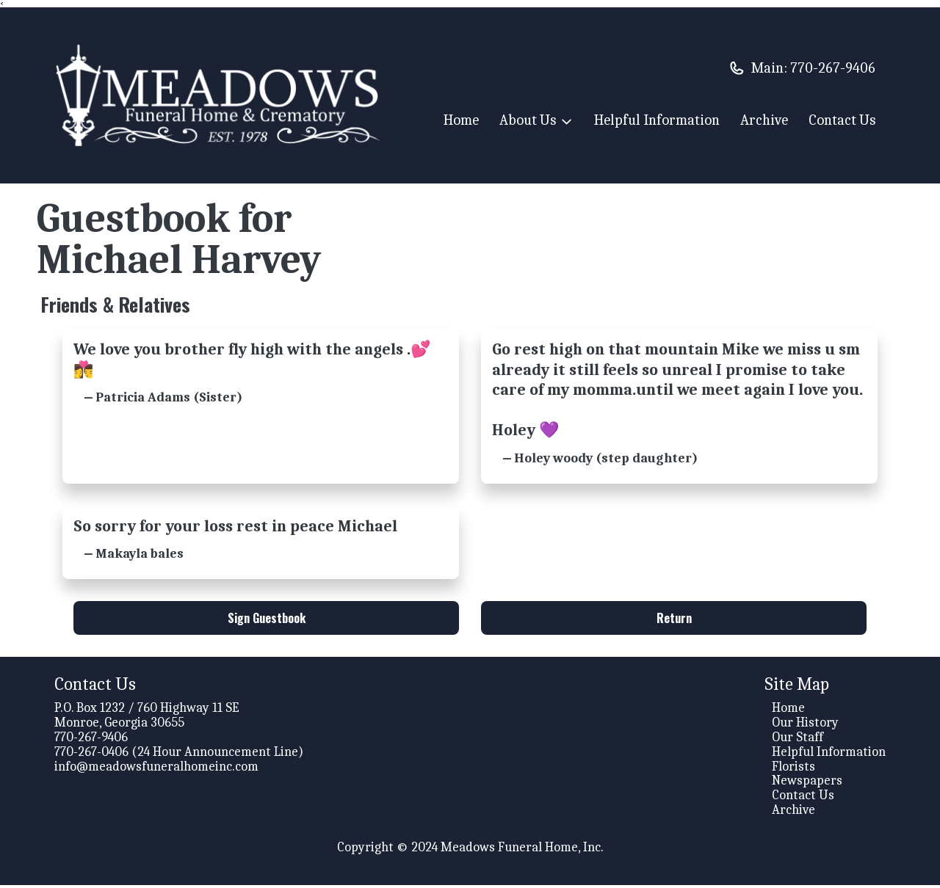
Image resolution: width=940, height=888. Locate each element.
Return (674, 621)
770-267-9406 (832, 67)
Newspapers (807, 783)
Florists (793, 769)
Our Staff (797, 740)
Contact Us (842, 120)
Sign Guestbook (267, 621)
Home (461, 120)
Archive (764, 120)
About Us (536, 122)
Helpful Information (657, 120)
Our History (805, 725)
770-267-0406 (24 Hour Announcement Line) (178, 755)
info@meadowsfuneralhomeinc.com (156, 769)
